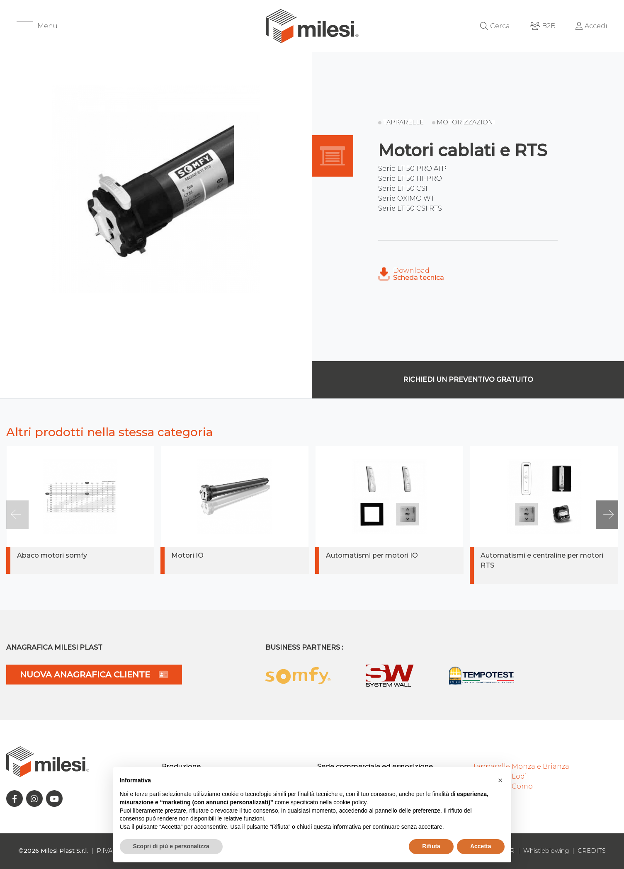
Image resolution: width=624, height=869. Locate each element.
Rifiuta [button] (431, 846)
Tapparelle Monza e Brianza (521, 766)
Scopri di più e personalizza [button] (171, 846)
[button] (37, 26)
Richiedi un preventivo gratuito (468, 380)
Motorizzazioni (466, 122)
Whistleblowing (546, 850)
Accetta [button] (480, 846)
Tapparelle (403, 122)
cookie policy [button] (349, 802)
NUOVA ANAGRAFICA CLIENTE (94, 675)
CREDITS (592, 850)
